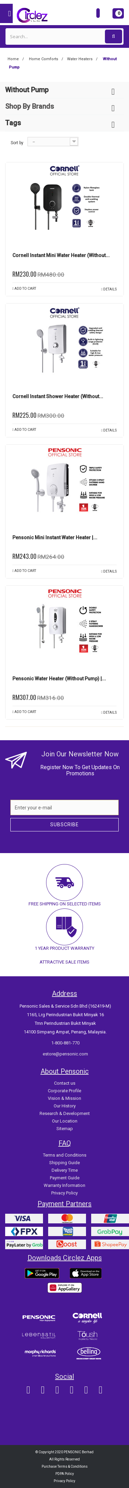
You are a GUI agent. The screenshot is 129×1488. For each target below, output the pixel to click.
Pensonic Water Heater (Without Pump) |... (59, 678)
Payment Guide (64, 1177)
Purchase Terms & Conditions (65, 1466)
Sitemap (64, 1128)
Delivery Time (65, 1170)
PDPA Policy (64, 1474)
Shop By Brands (29, 106)
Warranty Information (64, 1185)
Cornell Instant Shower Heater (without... (57, 396)
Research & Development (65, 1113)
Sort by (17, 142)
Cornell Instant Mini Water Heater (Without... (61, 255)
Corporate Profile (64, 1090)
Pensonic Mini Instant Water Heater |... (54, 537)
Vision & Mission (64, 1098)
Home (13, 59)
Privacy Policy (64, 1192)
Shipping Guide (64, 1162)
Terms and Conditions (64, 1155)
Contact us (64, 1083)
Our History (65, 1105)
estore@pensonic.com (65, 1053)
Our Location (64, 1121)
